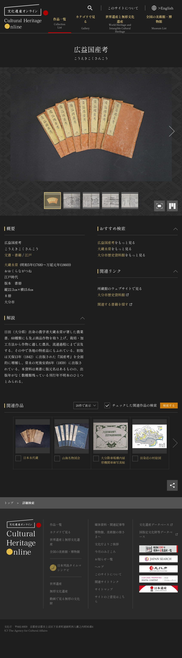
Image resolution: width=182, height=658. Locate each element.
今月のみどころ (105, 551)
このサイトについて (123, 8)
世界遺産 (56, 583)
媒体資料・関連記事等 (110, 524)
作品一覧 (59, 23)
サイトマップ (104, 589)
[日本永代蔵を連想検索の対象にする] (18, 458)
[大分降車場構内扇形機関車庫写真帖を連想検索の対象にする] (96, 458)
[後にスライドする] (171, 131)
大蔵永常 (11, 264)
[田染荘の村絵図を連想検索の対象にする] (135, 458)
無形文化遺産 (59, 591)
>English (162, 8)
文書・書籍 (12, 255)
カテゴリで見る (85, 23)
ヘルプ (99, 566)
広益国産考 (106, 242)
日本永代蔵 (30, 458)
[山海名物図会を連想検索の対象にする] (57, 458)
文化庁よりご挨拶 (107, 544)
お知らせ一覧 (104, 559)
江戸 (28, 255)
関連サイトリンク (107, 582)
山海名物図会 (71, 458)
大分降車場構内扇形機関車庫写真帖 (113, 460)
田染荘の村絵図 (150, 458)
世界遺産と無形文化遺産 (120, 23)
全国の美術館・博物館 (159, 23)
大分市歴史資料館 (111, 255)
